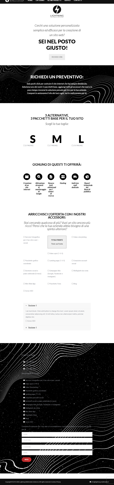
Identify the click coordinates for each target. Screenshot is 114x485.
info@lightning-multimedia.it (100, 482)
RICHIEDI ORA (57, 57)
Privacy (59, 482)
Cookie (53, 482)
